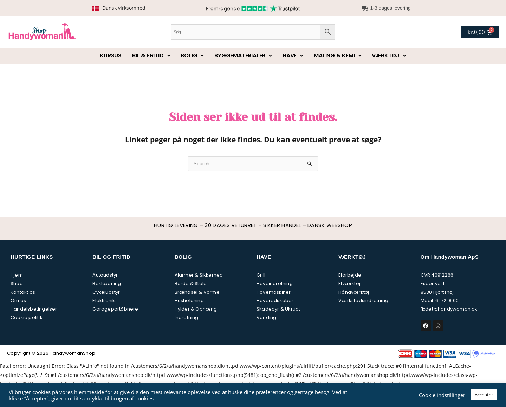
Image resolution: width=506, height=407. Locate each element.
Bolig (192, 56)
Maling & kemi (337, 56)
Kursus (111, 56)
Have (293, 56)
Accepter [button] (484, 395)
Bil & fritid (151, 56)
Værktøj (389, 56)
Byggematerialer (243, 56)
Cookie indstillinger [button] (442, 395)
